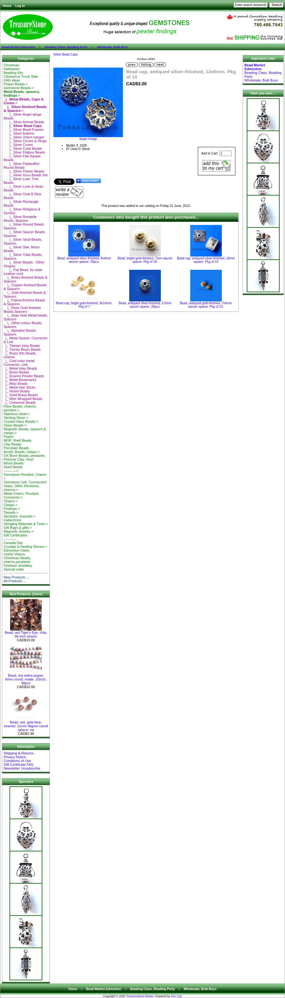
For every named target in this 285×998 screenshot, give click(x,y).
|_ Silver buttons (18, 133)
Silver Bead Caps (65, 54)
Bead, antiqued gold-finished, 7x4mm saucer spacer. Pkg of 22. (206, 304)
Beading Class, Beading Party (66, 47)
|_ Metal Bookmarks (19, 380)
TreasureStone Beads (140, 996)
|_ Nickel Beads (16, 391)
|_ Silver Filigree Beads (24, 152)
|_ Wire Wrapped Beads (22, 399)
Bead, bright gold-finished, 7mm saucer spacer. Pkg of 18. (145, 260)
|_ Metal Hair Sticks (19, 387)
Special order (13, 569)
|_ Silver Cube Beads (22, 148)
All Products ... (14, 581)
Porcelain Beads (16, 448)
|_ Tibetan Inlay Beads (21, 346)
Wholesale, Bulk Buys (112, 47)
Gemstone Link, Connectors (24, 482)
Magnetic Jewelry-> (18, 531)
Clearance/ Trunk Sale (20, 76)
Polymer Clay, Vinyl (18, 459)
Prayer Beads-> (15, 84)
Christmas (11, 65)
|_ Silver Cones (18, 145)
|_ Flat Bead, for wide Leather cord (22, 271)
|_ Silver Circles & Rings (24, 141)
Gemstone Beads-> (18, 88)
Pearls (8, 437)
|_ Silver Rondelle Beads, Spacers (19, 218)
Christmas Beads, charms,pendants (17, 560)
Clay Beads (12, 444)
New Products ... (16, 577)
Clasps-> (10, 505)
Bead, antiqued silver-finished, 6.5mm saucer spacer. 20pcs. (144, 304)
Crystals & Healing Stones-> (25, 546)
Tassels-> (10, 512)
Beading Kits (13, 73)
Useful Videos (14, 554)
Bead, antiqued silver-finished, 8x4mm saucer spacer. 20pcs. (84, 260)
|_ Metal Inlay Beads (20, 368)
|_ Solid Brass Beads (20, 395)
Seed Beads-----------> (12, 469)
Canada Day (13, 543)
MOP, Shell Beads (17, 440)
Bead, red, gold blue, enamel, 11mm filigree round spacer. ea (26, 724)
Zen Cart (176, 996)
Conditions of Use (17, 761)
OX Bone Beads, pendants (24, 455)
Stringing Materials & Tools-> (25, 524)
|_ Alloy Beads (15, 383)
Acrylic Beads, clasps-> (21, 452)
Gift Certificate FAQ (18, 764)
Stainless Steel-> (16, 414)
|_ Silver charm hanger (23, 137)
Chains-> (10, 501)
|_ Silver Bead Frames (23, 129)
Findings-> (11, 509)
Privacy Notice (14, 757)
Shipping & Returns (18, 753)
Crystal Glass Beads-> (20, 421)
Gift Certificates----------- (15, 537)
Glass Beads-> (14, 425)
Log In (20, 6)
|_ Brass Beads (16, 372)
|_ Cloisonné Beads (19, 402)
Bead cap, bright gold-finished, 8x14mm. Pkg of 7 (84, 304)
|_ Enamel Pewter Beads (23, 376)
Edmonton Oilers (16, 550)
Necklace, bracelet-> (19, 516)
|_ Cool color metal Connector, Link (18, 362)
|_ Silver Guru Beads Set (25, 175)
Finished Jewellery (17, 565)
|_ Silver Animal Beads (23, 122)
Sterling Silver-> (15, 418)
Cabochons (12, 520)
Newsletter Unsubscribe (21, 768)
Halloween (11, 69)
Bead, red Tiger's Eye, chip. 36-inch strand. (26, 632)
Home (7, 6)
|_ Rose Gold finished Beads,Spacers (21, 309)
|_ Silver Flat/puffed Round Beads (21, 165)
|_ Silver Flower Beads (23, 171)
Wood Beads (13, 463)
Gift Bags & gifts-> (17, 527)
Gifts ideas (11, 80)
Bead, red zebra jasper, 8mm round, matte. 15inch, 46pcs (26, 677)
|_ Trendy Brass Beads (21, 349)
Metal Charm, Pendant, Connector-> (21, 495)
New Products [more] (25, 594)
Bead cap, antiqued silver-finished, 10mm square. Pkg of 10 (206, 260)
